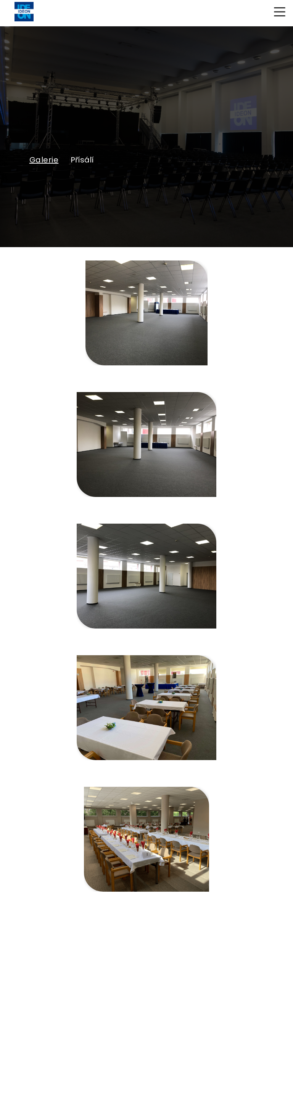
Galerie (44, 159)
